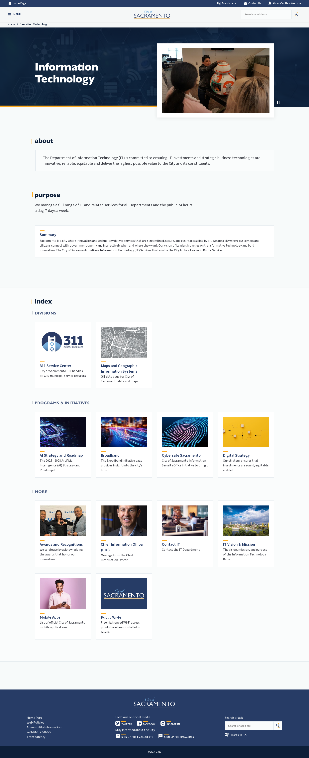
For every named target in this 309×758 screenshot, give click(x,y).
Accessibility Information (44, 727)
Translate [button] (227, 3)
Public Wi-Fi (111, 617)
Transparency (36, 737)
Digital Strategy (236, 455)
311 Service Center (55, 366)
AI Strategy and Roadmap (61, 455)
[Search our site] (266, 14)
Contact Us (252, 3)
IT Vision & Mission (239, 544)
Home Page (17, 3)
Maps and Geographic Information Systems (119, 368)
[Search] (277, 725)
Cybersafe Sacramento (181, 455)
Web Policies (35, 722)
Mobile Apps (50, 617)
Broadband (110, 455)
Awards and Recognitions (61, 544)
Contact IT (171, 544)
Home (11, 24)
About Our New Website (284, 3)
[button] (15, 14)
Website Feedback (39, 732)
